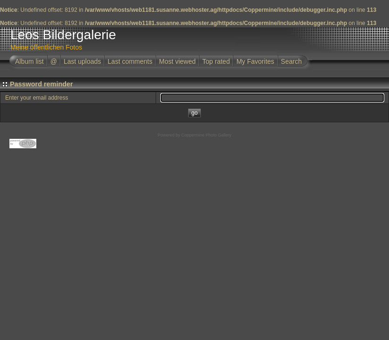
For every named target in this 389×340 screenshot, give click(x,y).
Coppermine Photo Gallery (206, 135)
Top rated (216, 61)
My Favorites (255, 61)
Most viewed (177, 61)
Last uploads (82, 61)
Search (291, 61)
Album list (29, 61)
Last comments (130, 61)
